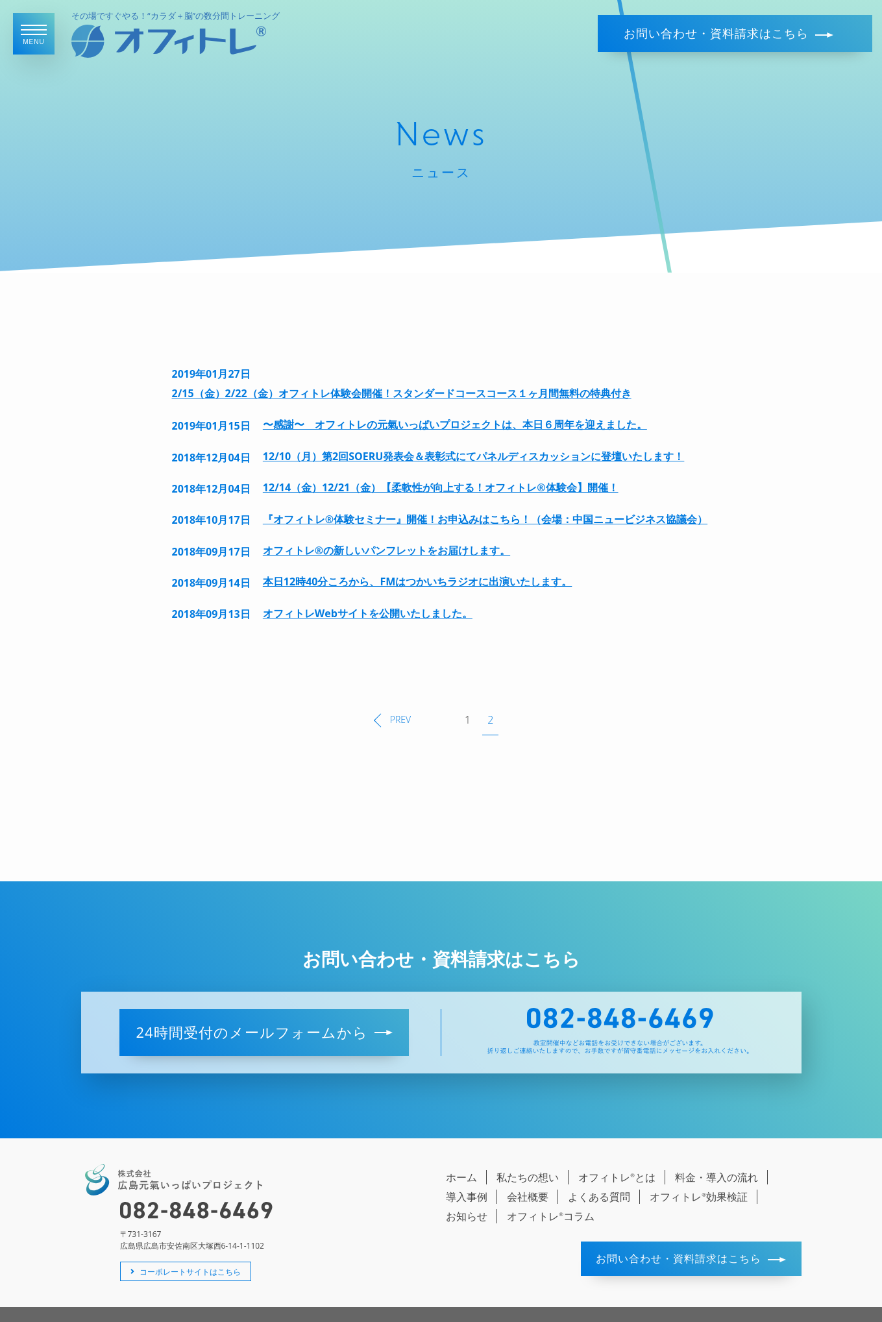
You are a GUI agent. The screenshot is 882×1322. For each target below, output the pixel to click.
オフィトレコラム (550, 1196)
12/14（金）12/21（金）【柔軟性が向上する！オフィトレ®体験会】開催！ (441, 487)
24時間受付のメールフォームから (264, 1012)
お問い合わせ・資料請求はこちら (728, 33)
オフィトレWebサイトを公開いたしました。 (367, 613)
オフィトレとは (616, 1157)
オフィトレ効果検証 (699, 1176)
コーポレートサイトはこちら (185, 1250)
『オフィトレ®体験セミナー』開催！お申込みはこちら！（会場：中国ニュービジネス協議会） (485, 519)
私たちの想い (527, 1157)
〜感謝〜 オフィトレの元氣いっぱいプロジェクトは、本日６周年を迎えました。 (455, 424)
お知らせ (466, 1196)
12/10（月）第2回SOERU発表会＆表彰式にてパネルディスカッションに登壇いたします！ (474, 456)
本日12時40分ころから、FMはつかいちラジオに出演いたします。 (417, 581)
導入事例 (466, 1176)
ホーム (461, 1157)
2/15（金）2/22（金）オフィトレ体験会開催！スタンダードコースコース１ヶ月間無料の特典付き (401, 393)
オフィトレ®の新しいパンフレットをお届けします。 (386, 550)
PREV (392, 710)
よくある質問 (599, 1176)
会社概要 (527, 1176)
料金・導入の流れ (716, 1157)
